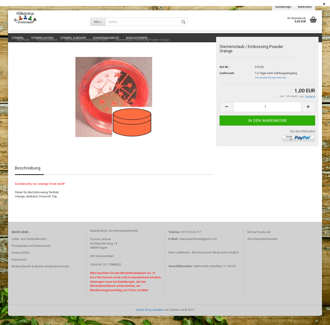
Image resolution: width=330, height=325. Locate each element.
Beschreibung (27, 177)
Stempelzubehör (73, 38)
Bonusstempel (137, 38)
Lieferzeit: (227, 82)
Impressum (18, 268)
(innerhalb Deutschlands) (270, 86)
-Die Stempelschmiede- (262, 248)
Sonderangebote (106, 38)
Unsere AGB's (20, 261)
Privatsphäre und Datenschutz (31, 255)
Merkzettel (305, 6)
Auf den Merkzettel (302, 140)
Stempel (18, 38)
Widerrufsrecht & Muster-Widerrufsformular (40, 275)
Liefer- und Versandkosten (29, 248)
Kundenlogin (283, 6)
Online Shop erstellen (150, 319)
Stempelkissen (42, 38)
